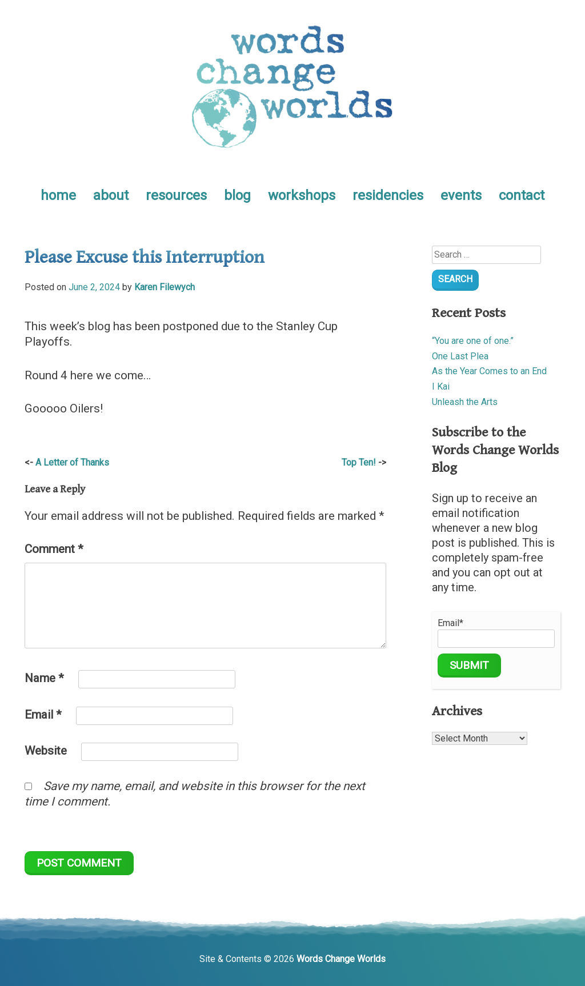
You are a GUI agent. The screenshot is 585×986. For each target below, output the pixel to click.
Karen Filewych (164, 287)
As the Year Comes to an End (489, 371)
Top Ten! (359, 462)
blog (237, 195)
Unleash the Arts (465, 401)
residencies (387, 195)
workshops (301, 195)
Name (44, 678)
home (58, 195)
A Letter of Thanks (72, 462)
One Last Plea (460, 356)
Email (43, 715)
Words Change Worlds (341, 958)
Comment (54, 549)
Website (46, 750)
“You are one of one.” (473, 340)
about (111, 195)
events (461, 195)
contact (521, 195)
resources (176, 195)
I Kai (441, 386)
